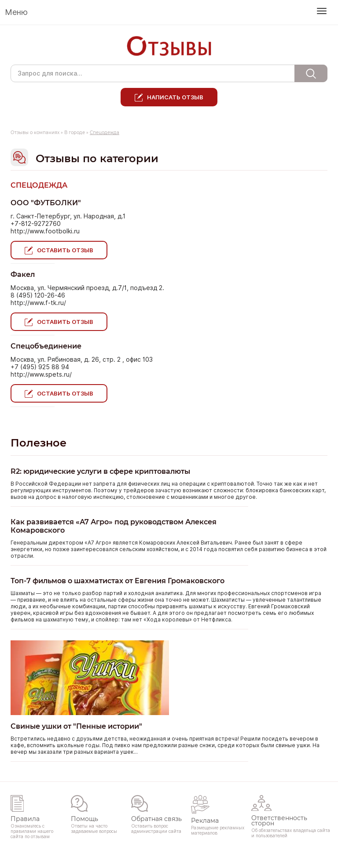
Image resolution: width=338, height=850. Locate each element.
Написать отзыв (175, 97)
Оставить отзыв (65, 250)
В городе (74, 132)
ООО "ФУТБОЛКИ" (46, 203)
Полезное (38, 442)
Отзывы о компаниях (35, 132)
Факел (23, 274)
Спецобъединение (46, 346)
